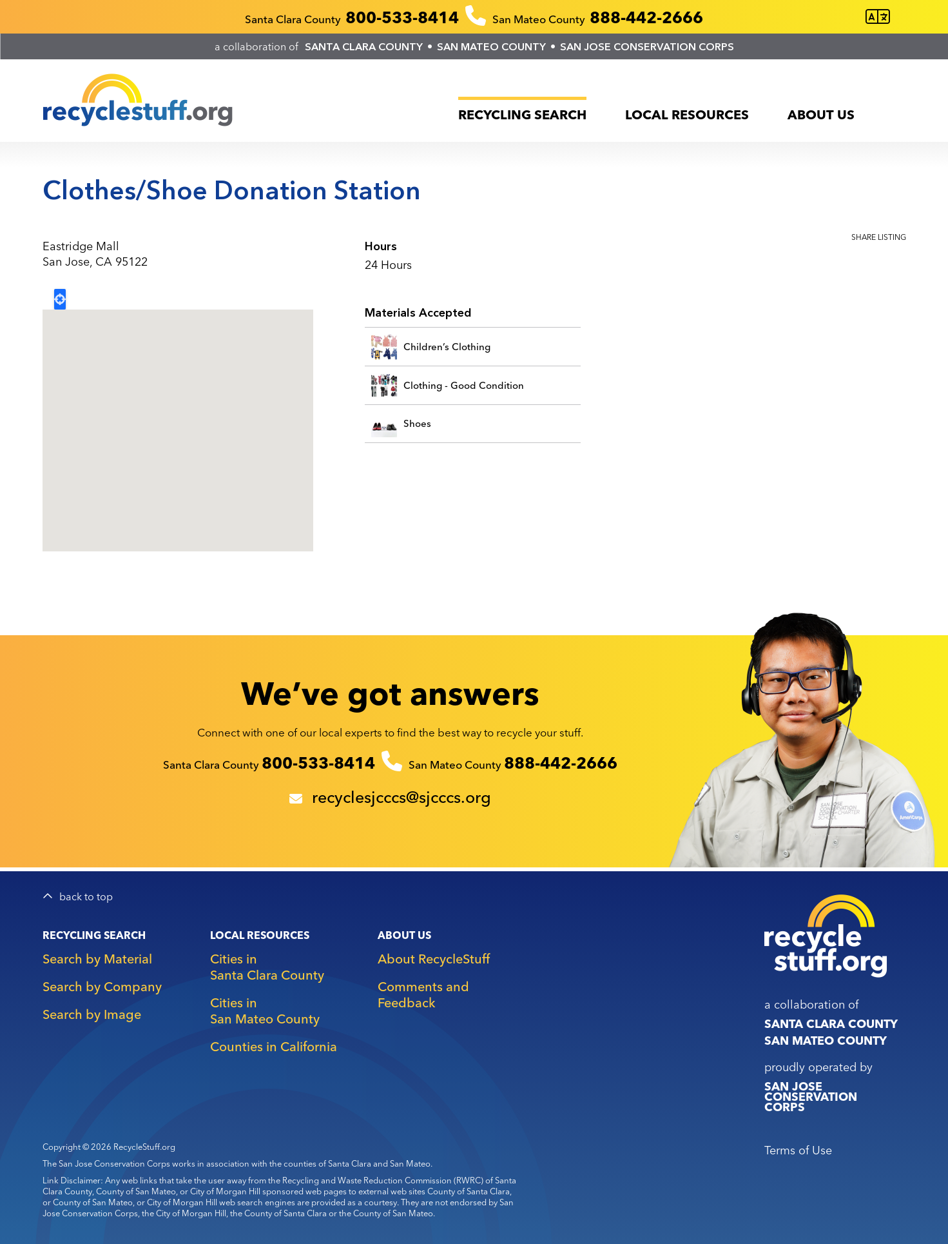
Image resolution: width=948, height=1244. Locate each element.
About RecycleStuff (434, 959)
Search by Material (97, 959)
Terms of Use (798, 1150)
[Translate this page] (877, 17)
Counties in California (273, 1046)
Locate (60, 299)
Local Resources (687, 114)
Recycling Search (522, 114)
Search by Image (92, 1014)
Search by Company (102, 986)
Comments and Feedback (423, 994)
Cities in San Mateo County (265, 1010)
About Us (821, 114)
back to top (86, 896)
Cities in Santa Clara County (267, 967)
